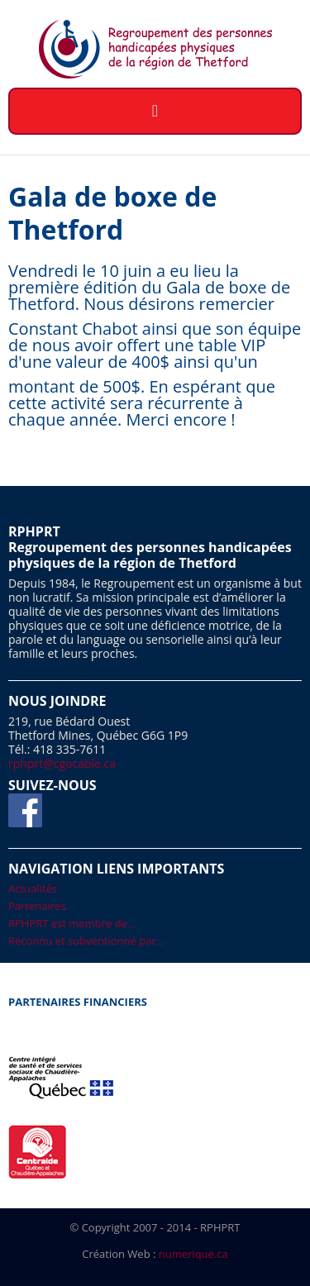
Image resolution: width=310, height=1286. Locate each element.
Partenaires (37, 905)
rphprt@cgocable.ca (62, 763)
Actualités (32, 888)
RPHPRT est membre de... (72, 923)
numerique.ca (193, 1253)
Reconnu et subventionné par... (86, 940)
